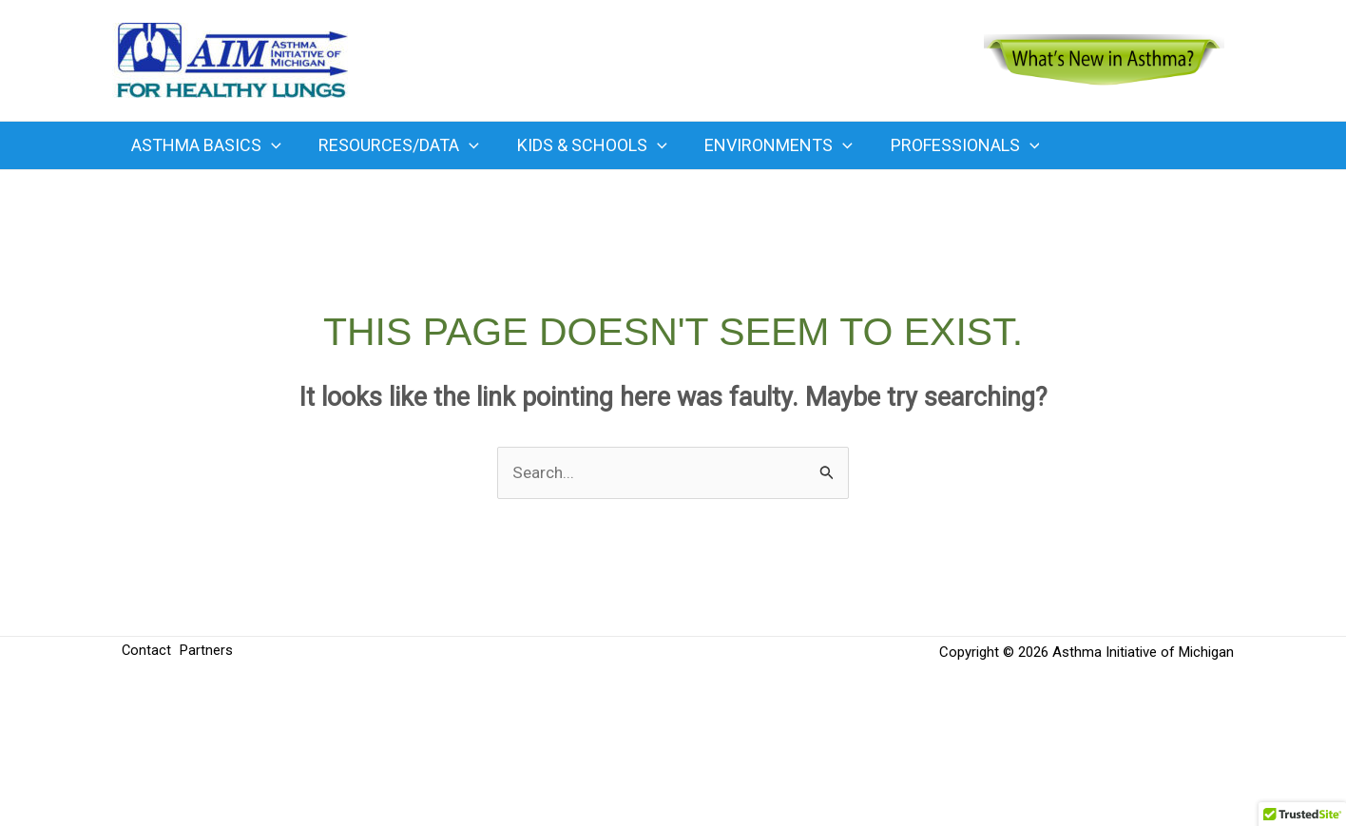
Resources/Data (394, 145)
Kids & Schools (584, 145)
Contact (147, 653)
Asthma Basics (204, 145)
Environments (766, 145)
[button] (269, 145)
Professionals (949, 145)
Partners (210, 653)
